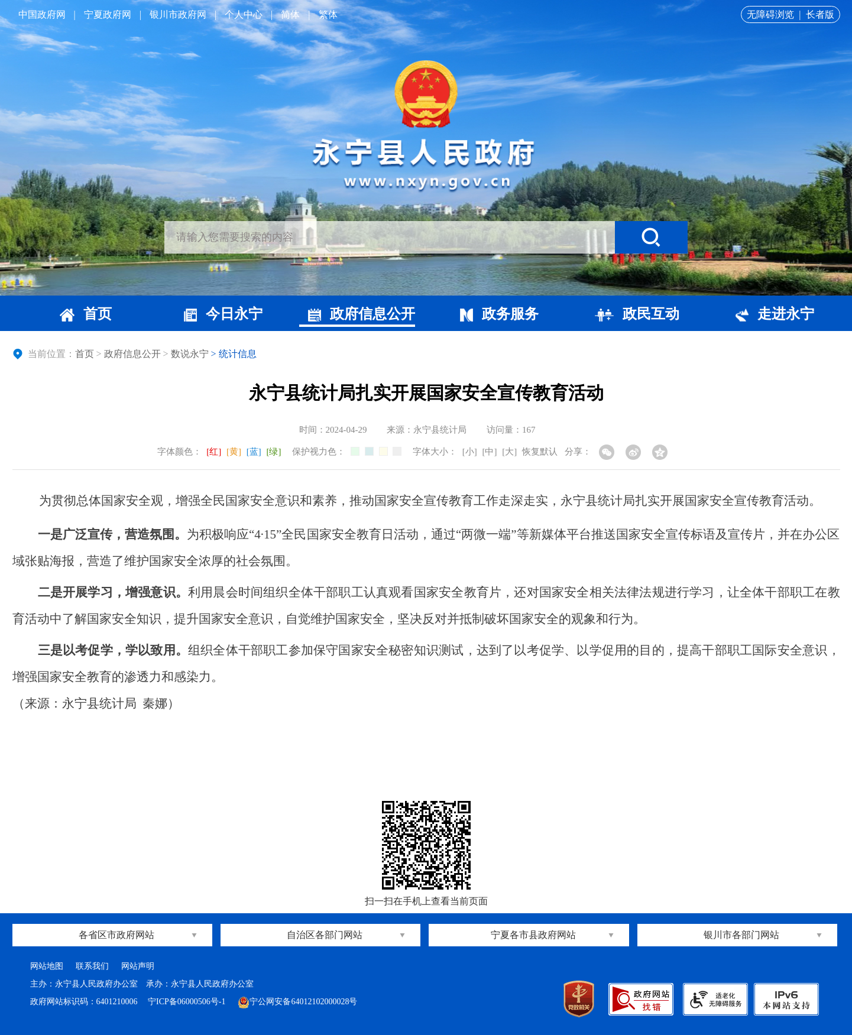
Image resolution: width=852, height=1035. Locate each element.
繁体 (328, 14)
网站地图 (46, 966)
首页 (86, 314)
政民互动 (637, 314)
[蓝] (254, 451)
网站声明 (137, 966)
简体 (290, 14)
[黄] (233, 451)
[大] (509, 451)
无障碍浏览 (770, 14)
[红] (213, 451)
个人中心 (244, 14)
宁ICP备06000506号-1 (188, 1001)
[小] (469, 451)
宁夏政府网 (107, 14)
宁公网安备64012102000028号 (297, 1001)
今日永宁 (223, 314)
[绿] (274, 451)
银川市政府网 (178, 14)
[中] (489, 451)
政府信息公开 (361, 314)
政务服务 (499, 314)
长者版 (820, 14)
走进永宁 (775, 314)
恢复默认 (540, 451)
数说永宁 (190, 354)
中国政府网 (42, 14)
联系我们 (92, 966)
